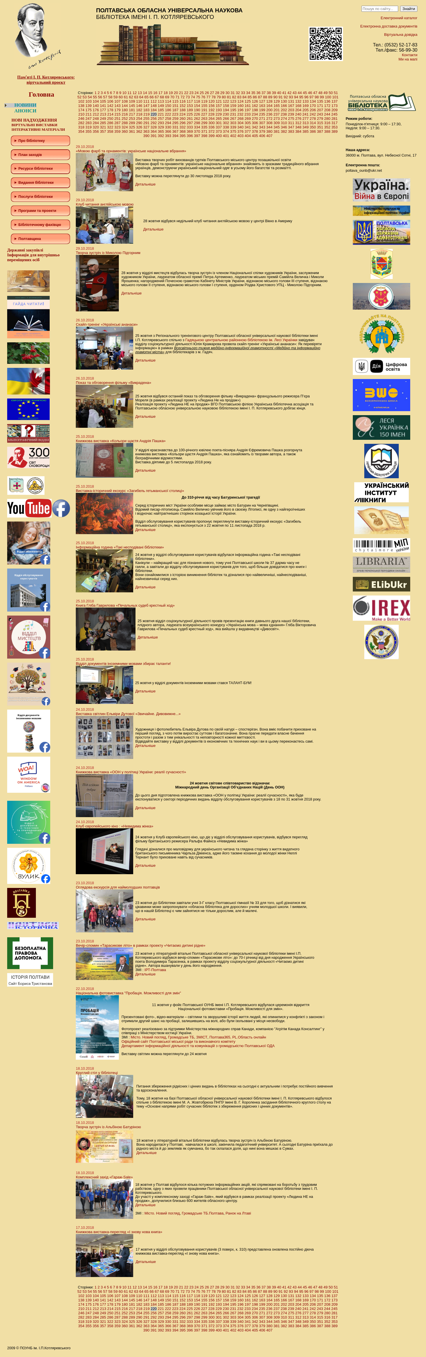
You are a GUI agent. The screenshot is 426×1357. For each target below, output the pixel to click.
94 (296, 97)
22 (186, 93)
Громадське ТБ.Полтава (202, 1213)
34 (248, 93)
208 (327, 110)
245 (334, 114)
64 (141, 97)
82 (234, 97)
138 (81, 106)
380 (269, 131)
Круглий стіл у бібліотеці (97, 1073)
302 (226, 123)
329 (161, 127)
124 (240, 101)
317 (334, 123)
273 (277, 118)
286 (110, 123)
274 (284, 118)
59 (115, 97)
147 (146, 106)
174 (81, 110)
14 (145, 93)
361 (132, 131)
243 (320, 114)
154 (197, 106)
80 (224, 97)
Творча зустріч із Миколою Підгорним (108, 253)
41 (284, 93)
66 (152, 97)
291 (146, 123)
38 (269, 93)
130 (284, 101)
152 (182, 106)
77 (208, 97)
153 (190, 106)
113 (161, 101)
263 (204, 118)
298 (197, 123)
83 (239, 97)
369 (190, 131)
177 (103, 110)
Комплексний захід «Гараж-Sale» (104, 1177)
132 (298, 101)
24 (196, 93)
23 (191, 93)
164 (269, 106)
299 (204, 123)
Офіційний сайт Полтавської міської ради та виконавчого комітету (178, 1041)
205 (306, 110)
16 (155, 93)
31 (233, 93)
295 (175, 123)
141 (103, 106)
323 (117, 127)
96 (306, 97)
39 (274, 93)
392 (161, 136)
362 (139, 131)
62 (131, 97)
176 (96, 110)
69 (167, 97)
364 (153, 131)
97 (311, 97)
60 (121, 97)
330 (168, 127)
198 (255, 110)
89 (270, 97)
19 (171, 93)
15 (150, 93)
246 (81, 118)
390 (146, 136)
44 (300, 93)
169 (306, 106)
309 (277, 123)
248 (96, 118)
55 (95, 97)
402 (233, 136)
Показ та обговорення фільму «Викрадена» (113, 382)
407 (269, 136)
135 (320, 101)
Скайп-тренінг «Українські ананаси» (107, 324)
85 (249, 97)
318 (81, 127)
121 (219, 101)
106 (110, 101)
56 (100, 97)
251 (117, 118)
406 (262, 136)
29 (222, 93)
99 (322, 97)
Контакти (409, 55)
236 (269, 114)
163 (262, 106)
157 (219, 106)
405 (255, 136)
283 (88, 123)
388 (327, 131)
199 (262, 110)
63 (136, 97)
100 (328, 97)
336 (211, 127)
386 (313, 131)
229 (219, 114)
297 (190, 123)
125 (248, 101)
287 (117, 123)
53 (84, 97)
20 (176, 93)
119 (204, 101)
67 (157, 97)
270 (255, 118)
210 (81, 114)
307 (262, 123)
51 (336, 93)
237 (276, 114)
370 (197, 131)
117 (190, 101)
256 (153, 118)
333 (190, 127)
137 (334, 101)
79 (219, 97)
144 (125, 106)
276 (298, 118)
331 (175, 127)
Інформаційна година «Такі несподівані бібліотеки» (120, 547)
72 (183, 97)
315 (320, 123)
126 (255, 101)
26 (207, 93)
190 (197, 110)
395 (182, 136)
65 (146, 97)
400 (219, 136)
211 (89, 114)
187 (175, 110)
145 (132, 106)
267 (233, 118)
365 (161, 131)
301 (219, 123)
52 (79, 97)
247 (88, 118)
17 (160, 93)
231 (233, 114)
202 (284, 110)
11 (129, 93)
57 (105, 97)
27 (212, 93)
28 (217, 93)
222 (168, 114)
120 (211, 101)
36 (258, 93)
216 (125, 114)
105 (103, 101)
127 (262, 101)
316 (327, 123)
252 (125, 118)
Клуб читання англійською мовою (104, 204)
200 (269, 110)
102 (81, 101)
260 (182, 118)
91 (280, 97)
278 (313, 118)
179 (117, 110)
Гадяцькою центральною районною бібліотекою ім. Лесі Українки (241, 340)
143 (117, 106)
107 (117, 101)
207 (320, 110)
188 (182, 110)
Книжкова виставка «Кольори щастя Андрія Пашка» (121, 441)
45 (305, 93)
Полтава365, (220, 1037)
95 (301, 97)
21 (181, 93)
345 (277, 127)
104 (96, 101)
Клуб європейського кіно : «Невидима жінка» (114, 826)
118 (197, 101)
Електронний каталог (399, 18)
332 (182, 127)
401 (226, 136)
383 (291, 131)
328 (153, 127)
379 (262, 131)
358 (110, 131)
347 (291, 127)
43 (295, 93)
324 (125, 127)
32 (238, 93)
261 (190, 118)
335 (204, 127)
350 (313, 127)
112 (153, 101)
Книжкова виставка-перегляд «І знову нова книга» (119, 1232)
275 (291, 118)
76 (203, 97)
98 (317, 97)
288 (125, 123)
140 (96, 106)
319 (88, 127)
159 (233, 106)
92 (286, 97)
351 (320, 127)
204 (298, 110)
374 (226, 131)
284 (96, 123)
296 (182, 123)
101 (335, 97)
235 (262, 114)
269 (248, 118)
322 (110, 127)
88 (265, 97)
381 (277, 131)
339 (233, 127)
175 (88, 110)
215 (118, 114)
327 (146, 127)
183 (146, 110)
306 (255, 123)
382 (284, 131)
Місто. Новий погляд (148, 1037)
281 (334, 118)
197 (248, 110)
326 (139, 127)
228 (211, 114)
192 (211, 110)
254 (139, 118)
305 (248, 123)
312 (298, 123)
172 (327, 106)
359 (117, 131)
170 (313, 106)
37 (264, 93)
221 (161, 114)
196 (240, 110)
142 (110, 106)
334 (197, 127)
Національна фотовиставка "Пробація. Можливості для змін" (128, 993)
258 (168, 118)
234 (255, 114)
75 (198, 97)
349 (306, 127)
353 (334, 127)
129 (277, 101)
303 (233, 123)
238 (284, 114)
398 (204, 136)
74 (193, 97)
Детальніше (145, 184)
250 (110, 118)
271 (262, 118)
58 (110, 97)
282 (81, 123)
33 (243, 93)
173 (334, 106)
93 (291, 97)
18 (166, 93)
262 (197, 118)
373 (219, 131)
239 (291, 114)
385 (306, 131)
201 (277, 110)
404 (248, 136)
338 (226, 127)
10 (124, 93)
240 (298, 114)
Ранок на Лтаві (238, 1213)
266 (226, 118)
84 (244, 97)
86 (255, 97)
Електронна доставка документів (388, 26)
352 (327, 127)
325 (132, 127)
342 (255, 127)
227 (204, 114)
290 (139, 123)
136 (327, 101)
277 (306, 118)
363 (146, 131)
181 (132, 110)
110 (139, 101)
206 (313, 110)
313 (306, 123)
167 (291, 106)
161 (248, 106)
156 (211, 106)
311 (291, 123)
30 (227, 93)
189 (190, 110)
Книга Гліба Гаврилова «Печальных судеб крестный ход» (125, 605)
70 (172, 97)
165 (277, 106)
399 (211, 136)
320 (96, 127)
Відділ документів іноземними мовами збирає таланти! (123, 663)
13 (140, 93)
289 (132, 123)
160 (240, 106)
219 (146, 114)
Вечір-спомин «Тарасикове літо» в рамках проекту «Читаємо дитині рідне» (140, 945)
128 (269, 101)
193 (219, 110)
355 (88, 131)
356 (96, 131)
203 (291, 110)
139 (88, 106)
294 (168, 123)
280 (327, 118)
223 (175, 114)
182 (139, 110)
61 (126, 97)
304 (240, 123)
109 (132, 101)
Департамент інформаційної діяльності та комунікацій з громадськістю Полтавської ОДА (198, 1046)
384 (298, 131)
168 (298, 106)
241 (305, 114)
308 (269, 123)
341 (248, 127)
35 (253, 93)
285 (103, 123)
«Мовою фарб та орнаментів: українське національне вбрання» (131, 151)
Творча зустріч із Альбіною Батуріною (108, 1127)
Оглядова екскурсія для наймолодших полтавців (118, 887)
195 (233, 110)
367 (175, 131)
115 (175, 101)
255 (146, 118)
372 (211, 131)
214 (110, 114)
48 (320, 93)
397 (197, 136)
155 (204, 106)
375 (233, 131)
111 (146, 101)
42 (289, 93)
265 (219, 118)
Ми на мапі (407, 59)
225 (190, 114)
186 (168, 110)
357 (103, 131)
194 (226, 110)
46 (310, 93)
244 (327, 114)
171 (320, 106)
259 (175, 118)
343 (262, 127)
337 (219, 127)
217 (132, 114)
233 (248, 114)
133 (306, 101)
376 (240, 131)
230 (226, 114)
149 (161, 106)
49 (326, 93)
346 (284, 127)
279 (320, 118)
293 (161, 123)
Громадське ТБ (181, 1037)
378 (255, 131)
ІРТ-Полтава (155, 970)
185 (161, 110)
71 (177, 97)
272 (269, 118)
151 (175, 106)
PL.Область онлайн (249, 1037)
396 (190, 136)
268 (240, 118)
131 (291, 101)
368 (182, 131)
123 (233, 101)
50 (331, 93)
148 (153, 106)
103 (88, 101)
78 (214, 97)
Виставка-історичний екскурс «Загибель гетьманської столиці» (130, 491)
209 (334, 110)
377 (248, 131)
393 (168, 136)
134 (313, 101)
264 (211, 118)
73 (188, 97)
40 (279, 93)
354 (81, 131)
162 (255, 106)
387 (320, 131)
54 (90, 97)
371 (204, 131)
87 (260, 97)
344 (269, 127)
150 (168, 106)
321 (103, 127)
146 (139, 106)
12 (135, 93)
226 (197, 114)
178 (110, 110)
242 (312, 114)
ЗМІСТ (201, 1037)
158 (226, 106)
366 (168, 131)
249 (103, 118)
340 (240, 127)
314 (313, 123)
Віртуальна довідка (400, 34)
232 (240, 114)
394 (175, 136)
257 (161, 118)
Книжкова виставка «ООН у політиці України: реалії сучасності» (131, 772)
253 (132, 118)
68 (162, 97)
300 (211, 123)
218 (139, 114)
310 (284, 123)
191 (204, 110)
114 (168, 101)
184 (153, 110)
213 (103, 114)
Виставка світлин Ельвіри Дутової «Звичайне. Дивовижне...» (128, 714)
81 (229, 97)
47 (315, 93)
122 (226, 101)
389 (334, 131)
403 (240, 136)
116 (182, 101)
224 (182, 114)
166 (284, 106)
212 (96, 114)
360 (125, 131)
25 (202, 93)
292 (153, 123)
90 (275, 97)
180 (125, 110)
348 (298, 127)
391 (153, 136)
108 (125, 101)
